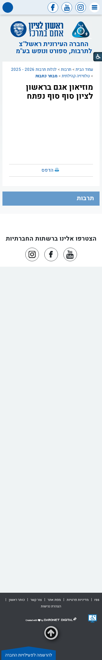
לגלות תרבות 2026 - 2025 (34, 69)
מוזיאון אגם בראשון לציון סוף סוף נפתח (59, 92)
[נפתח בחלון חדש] (92, 618)
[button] (94, 7)
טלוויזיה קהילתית (76, 76)
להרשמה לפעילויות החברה (28, 655)
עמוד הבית (84, 69)
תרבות (66, 69)
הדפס (47, 170)
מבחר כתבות (46, 76)
